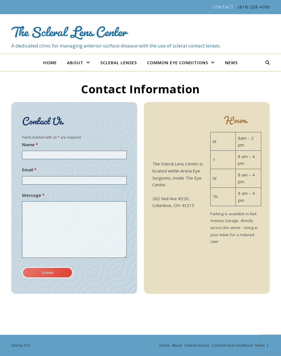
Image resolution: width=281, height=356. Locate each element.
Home (50, 62)
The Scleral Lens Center (68, 28)
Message (33, 195)
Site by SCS (21, 345)
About (75, 62)
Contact (223, 7)
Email (29, 169)
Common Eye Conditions (177, 62)
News (231, 62)
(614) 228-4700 (254, 7)
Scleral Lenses (118, 62)
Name (30, 144)
